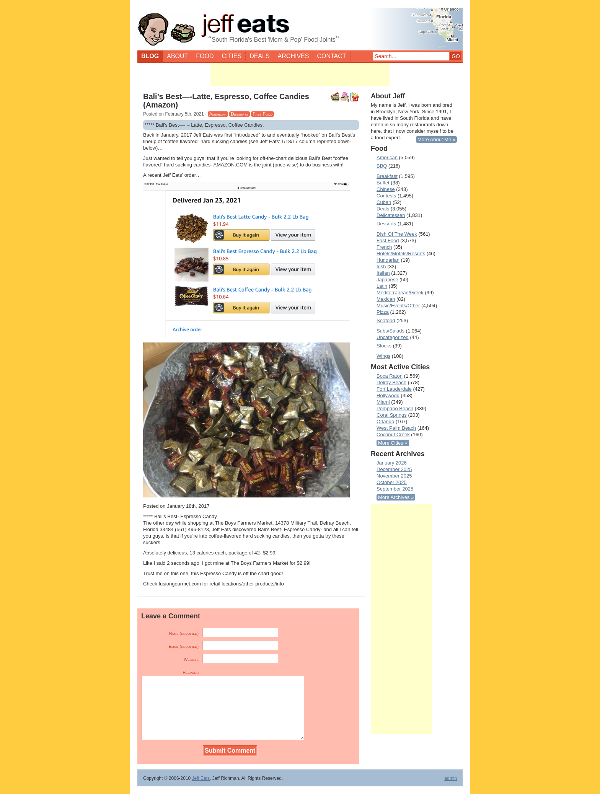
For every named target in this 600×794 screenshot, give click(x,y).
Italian (383, 273)
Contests (386, 196)
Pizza (383, 312)
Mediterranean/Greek (400, 292)
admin (450, 778)
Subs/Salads (390, 331)
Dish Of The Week (397, 234)
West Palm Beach (396, 428)
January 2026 (392, 463)
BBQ (382, 166)
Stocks (384, 346)
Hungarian (388, 260)
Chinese (386, 189)
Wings (383, 356)
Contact (331, 56)
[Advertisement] (300, 74)
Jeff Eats (201, 778)
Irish (381, 266)
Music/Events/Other (398, 305)
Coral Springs (392, 415)
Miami (383, 402)
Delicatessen (391, 215)
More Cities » (393, 443)
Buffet (383, 183)
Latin (382, 286)
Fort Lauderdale (394, 389)
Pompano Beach (395, 408)
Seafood (386, 320)
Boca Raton (390, 376)
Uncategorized (393, 337)
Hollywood (388, 395)
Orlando (385, 421)
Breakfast (387, 176)
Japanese (387, 279)
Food (205, 56)
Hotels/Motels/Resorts (401, 253)
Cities (232, 56)
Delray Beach (391, 382)
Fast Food (262, 114)
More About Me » (436, 139)
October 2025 (392, 482)
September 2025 (395, 489)
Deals (259, 56)
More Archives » (396, 497)
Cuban (384, 202)
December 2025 (394, 469)
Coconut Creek (393, 434)
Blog (150, 56)
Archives (293, 56)
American (218, 114)
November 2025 (394, 476)
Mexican (386, 299)
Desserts (239, 114)
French (384, 247)
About (177, 56)
